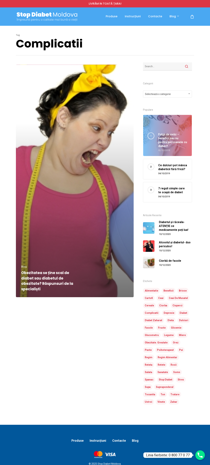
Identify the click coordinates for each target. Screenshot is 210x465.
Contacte (155, 16)
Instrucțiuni (133, 16)
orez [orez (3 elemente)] (176, 342)
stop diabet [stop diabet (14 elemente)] (165, 379)
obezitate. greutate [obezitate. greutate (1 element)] (156, 342)
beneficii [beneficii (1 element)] (169, 290)
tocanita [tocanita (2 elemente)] (150, 394)
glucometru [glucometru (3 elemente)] (152, 335)
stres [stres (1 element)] (181, 379)
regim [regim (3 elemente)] (148, 357)
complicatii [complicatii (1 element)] (151, 312)
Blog (174, 16)
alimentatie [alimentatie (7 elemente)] (151, 290)
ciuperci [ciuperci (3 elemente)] (177, 305)
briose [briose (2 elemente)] (183, 290)
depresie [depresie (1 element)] (169, 312)
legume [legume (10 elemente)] (169, 335)
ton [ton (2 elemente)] (163, 394)
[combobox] (167, 94)
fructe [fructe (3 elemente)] (162, 327)
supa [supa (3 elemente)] (148, 387)
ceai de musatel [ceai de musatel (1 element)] (178, 298)
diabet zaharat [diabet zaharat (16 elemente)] (153, 320)
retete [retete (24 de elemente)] (161, 364)
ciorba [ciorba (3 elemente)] (163, 305)
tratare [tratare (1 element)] (174, 394)
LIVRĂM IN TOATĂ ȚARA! (105, 4)
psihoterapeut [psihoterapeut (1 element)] (165, 350)
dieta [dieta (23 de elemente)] (171, 320)
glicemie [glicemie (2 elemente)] (176, 327)
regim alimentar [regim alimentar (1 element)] (167, 357)
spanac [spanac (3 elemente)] (149, 379)
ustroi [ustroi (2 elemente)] (148, 401)
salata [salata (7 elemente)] (148, 372)
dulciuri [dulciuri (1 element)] (183, 320)
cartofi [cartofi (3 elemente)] (149, 298)
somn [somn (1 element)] (176, 372)
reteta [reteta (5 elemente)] (148, 364)
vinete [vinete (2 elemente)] (161, 401)
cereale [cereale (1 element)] (149, 305)
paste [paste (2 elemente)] (148, 350)
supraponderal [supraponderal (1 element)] (164, 387)
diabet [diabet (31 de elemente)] (183, 312)
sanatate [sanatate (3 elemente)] (163, 372)
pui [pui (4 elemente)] (181, 350)
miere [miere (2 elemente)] (182, 335)
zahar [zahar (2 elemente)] (173, 401)
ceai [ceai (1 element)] (161, 298)
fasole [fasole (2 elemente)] (149, 327)
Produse (111, 16)
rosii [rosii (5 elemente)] (174, 364)
